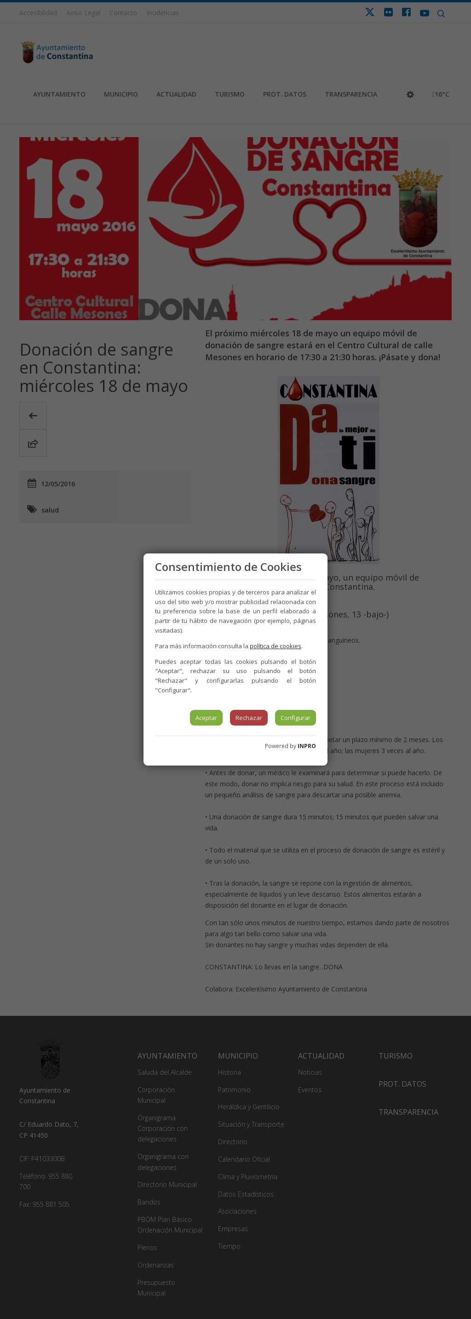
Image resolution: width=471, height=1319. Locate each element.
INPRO (307, 746)
